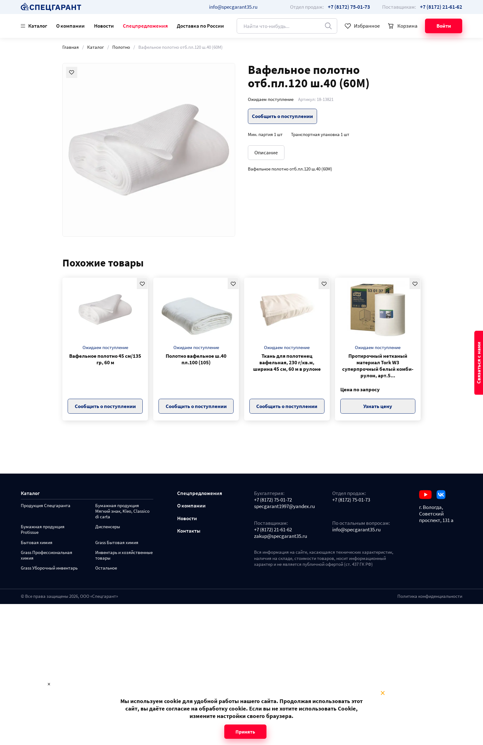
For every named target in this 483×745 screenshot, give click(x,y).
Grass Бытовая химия (116, 542)
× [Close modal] (382, 693)
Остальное (106, 568)
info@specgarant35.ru (233, 6)
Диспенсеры (107, 526)
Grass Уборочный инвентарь (49, 568)
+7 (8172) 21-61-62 (273, 529)
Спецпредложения (145, 25)
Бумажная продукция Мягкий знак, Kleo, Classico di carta (122, 511)
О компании (70, 25)
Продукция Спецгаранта (45, 505)
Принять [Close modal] (245, 732)
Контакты (188, 531)
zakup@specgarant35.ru (280, 536)
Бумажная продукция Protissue (43, 529)
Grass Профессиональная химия (46, 555)
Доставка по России (200, 25)
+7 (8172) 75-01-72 (273, 500)
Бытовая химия (36, 542)
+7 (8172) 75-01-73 (351, 500)
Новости (104, 25)
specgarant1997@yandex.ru (284, 506)
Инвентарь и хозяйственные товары (124, 555)
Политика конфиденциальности (429, 596)
